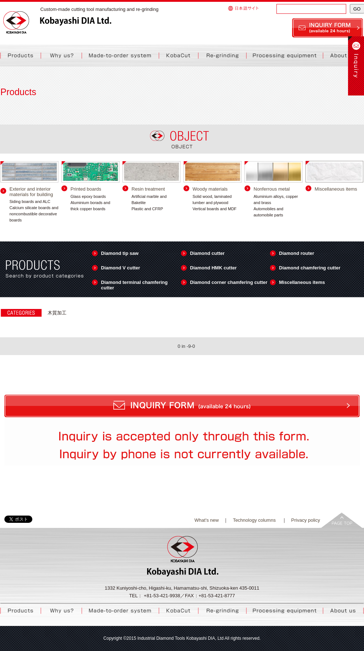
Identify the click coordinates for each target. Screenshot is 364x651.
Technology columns (255, 520)
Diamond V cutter (120, 267)
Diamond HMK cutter (213, 267)
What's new (206, 520)
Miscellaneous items (336, 189)
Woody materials (210, 189)
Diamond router (296, 253)
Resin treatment (148, 189)
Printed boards (85, 189)
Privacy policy (305, 520)
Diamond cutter (207, 253)
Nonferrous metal (272, 189)
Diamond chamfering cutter (309, 267)
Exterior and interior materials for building (31, 191)
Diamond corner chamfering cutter (228, 282)
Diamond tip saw (119, 253)
